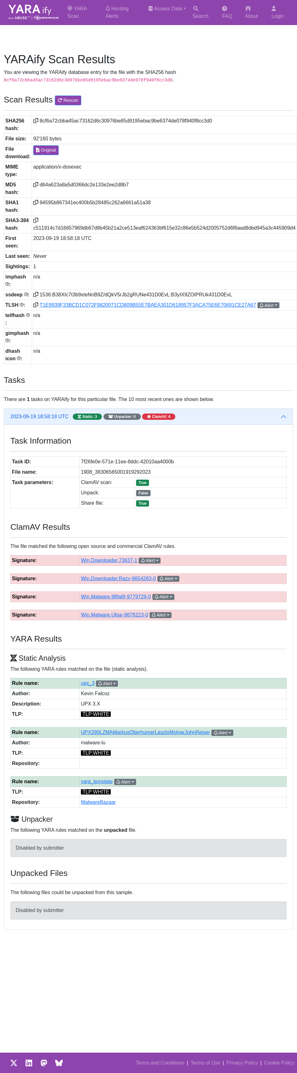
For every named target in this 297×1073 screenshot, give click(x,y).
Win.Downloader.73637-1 (109, 560)
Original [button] (46, 150)
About (251, 12)
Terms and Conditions (160, 1062)
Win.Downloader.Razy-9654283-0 (118, 578)
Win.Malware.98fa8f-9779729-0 (116, 596)
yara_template (97, 781)
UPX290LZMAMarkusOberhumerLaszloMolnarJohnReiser (145, 732)
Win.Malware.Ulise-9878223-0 (114, 614)
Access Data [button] (165, 8)
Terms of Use (205, 1062)
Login (278, 12)
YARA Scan (77, 12)
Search (201, 12)
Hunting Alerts (117, 12)
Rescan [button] (68, 100)
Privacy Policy (242, 1062)
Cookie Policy (279, 1062)
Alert (266, 305)
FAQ (227, 12)
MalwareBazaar (98, 802)
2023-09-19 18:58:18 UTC (92, 417)
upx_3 (88, 683)
